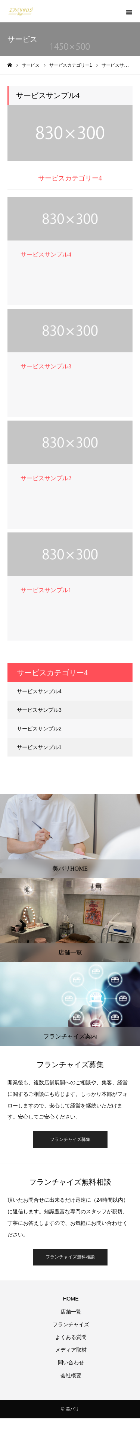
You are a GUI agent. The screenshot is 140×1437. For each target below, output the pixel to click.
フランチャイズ (71, 1324)
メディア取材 (71, 1350)
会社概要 (70, 1375)
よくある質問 (71, 1337)
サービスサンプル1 (39, 747)
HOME (71, 1299)
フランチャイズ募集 (70, 1139)
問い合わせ (71, 1362)
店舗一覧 (70, 1312)
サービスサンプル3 (39, 710)
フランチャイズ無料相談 (70, 1257)
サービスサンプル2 (39, 729)
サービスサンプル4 (39, 691)
